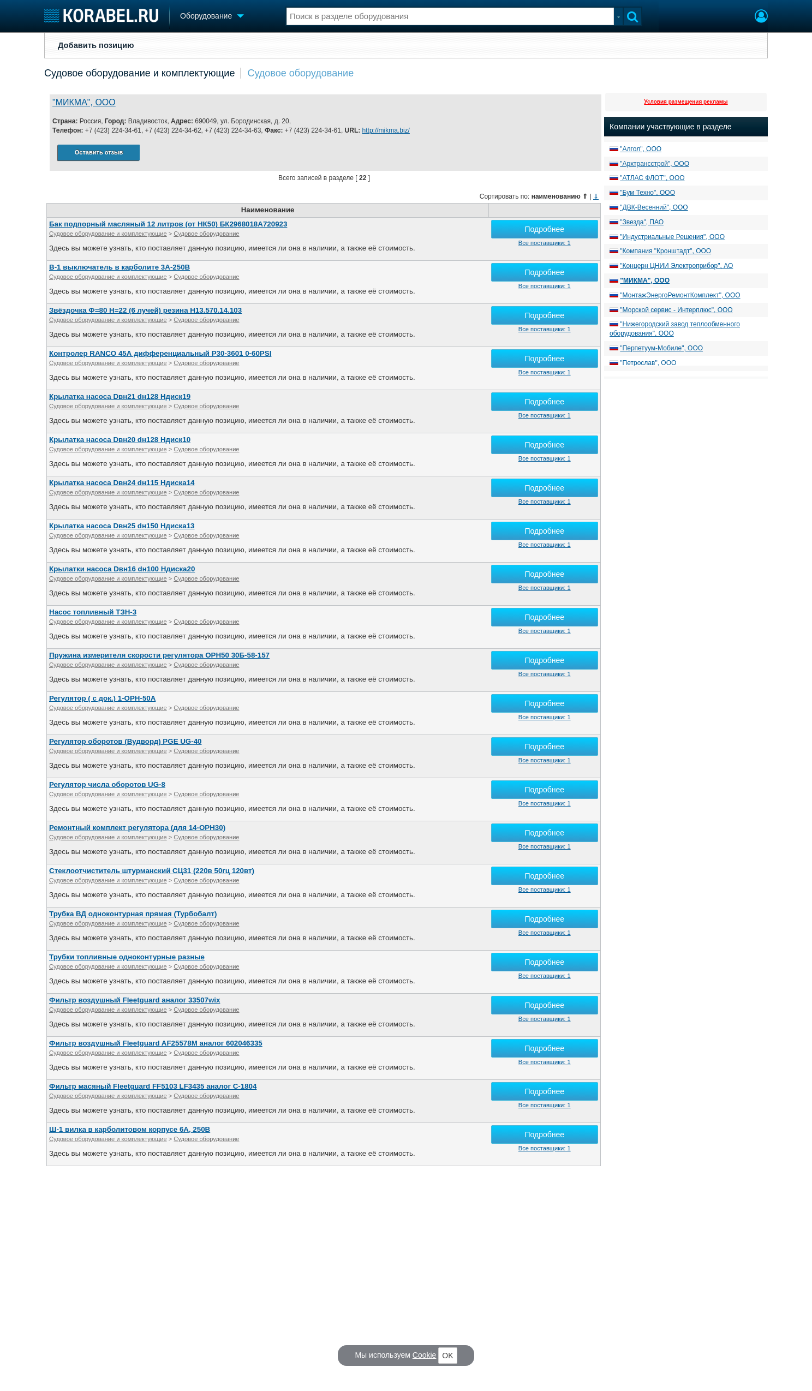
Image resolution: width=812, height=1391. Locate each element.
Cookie (425, 1355)
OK (447, 1355)
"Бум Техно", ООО (647, 192)
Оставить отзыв (99, 152)
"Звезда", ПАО (642, 222)
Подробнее (544, 229)
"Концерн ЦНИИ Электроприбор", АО (676, 266)
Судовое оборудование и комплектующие (139, 73)
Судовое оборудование (300, 73)
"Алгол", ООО (640, 149)
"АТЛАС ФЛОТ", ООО (652, 178)
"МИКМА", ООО (84, 102)
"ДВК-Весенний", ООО (654, 207)
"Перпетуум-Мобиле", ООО (661, 348)
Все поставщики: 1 (544, 243)
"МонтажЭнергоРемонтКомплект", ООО (680, 295)
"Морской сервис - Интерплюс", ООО (676, 310)
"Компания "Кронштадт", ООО (665, 251)
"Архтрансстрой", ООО (654, 164)
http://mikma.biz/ (386, 130)
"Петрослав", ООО (648, 363)
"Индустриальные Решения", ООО (672, 237)
